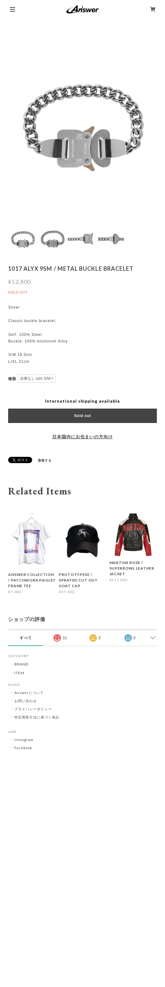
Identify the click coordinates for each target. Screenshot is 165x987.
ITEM (19, 673)
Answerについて (29, 693)
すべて (26, 638)
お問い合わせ (25, 701)
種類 (12, 379)
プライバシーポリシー (33, 709)
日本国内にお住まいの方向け (82, 436)
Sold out (82, 416)
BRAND (21, 664)
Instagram (23, 740)
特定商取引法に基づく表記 (36, 717)
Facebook (23, 748)
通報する (45, 460)
